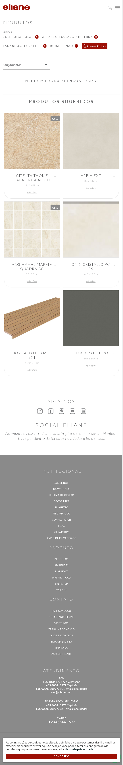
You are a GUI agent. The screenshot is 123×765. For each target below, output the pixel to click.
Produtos (61, 559)
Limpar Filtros (96, 45)
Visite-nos (61, 623)
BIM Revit (61, 571)
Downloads (61, 489)
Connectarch (61, 519)
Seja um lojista (61, 641)
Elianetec (61, 507)
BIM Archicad (61, 577)
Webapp (61, 589)
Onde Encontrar (61, 635)
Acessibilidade (61, 653)
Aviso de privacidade (61, 538)
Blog (61, 525)
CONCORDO (61, 756)
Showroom (61, 532)
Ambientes (62, 565)
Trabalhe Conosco (61, 629)
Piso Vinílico (61, 513)
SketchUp (61, 583)
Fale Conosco (61, 610)
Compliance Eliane (61, 617)
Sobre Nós (61, 482)
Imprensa (61, 647)
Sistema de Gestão (61, 495)
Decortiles (61, 501)
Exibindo (7, 31)
